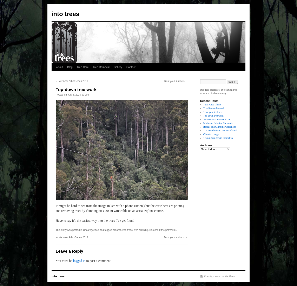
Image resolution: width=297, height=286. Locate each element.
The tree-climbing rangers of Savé (220, 130)
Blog (70, 67)
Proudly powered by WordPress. (220, 276)
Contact (131, 67)
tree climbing (141, 230)
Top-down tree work (213, 115)
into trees (65, 14)
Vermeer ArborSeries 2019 (72, 81)
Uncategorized (91, 230)
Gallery (118, 67)
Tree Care (83, 67)
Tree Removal (101, 67)
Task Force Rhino (212, 104)
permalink (170, 230)
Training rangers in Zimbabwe (218, 138)
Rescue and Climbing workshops (219, 126)
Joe (87, 94)
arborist (117, 230)
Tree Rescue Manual (213, 108)
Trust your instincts (176, 81)
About (59, 67)
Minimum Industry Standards (217, 123)
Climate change (211, 134)
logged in (79, 261)
